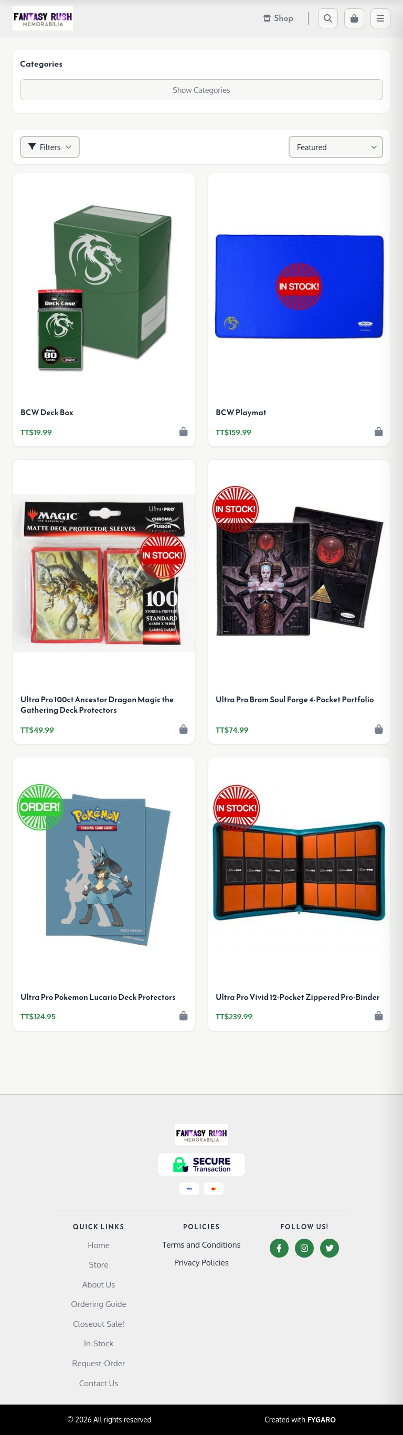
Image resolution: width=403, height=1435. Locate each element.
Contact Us (99, 1383)
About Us (98, 1284)
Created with (300, 1420)
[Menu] (380, 18)
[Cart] (354, 18)
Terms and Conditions (201, 1244)
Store (99, 1264)
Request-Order (98, 1363)
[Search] (328, 18)
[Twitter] (329, 1248)
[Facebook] (279, 1248)
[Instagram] (304, 1248)
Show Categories (201, 89)
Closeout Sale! (98, 1323)
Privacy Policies (201, 1262)
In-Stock (98, 1343)
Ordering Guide (98, 1304)
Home (98, 1245)
